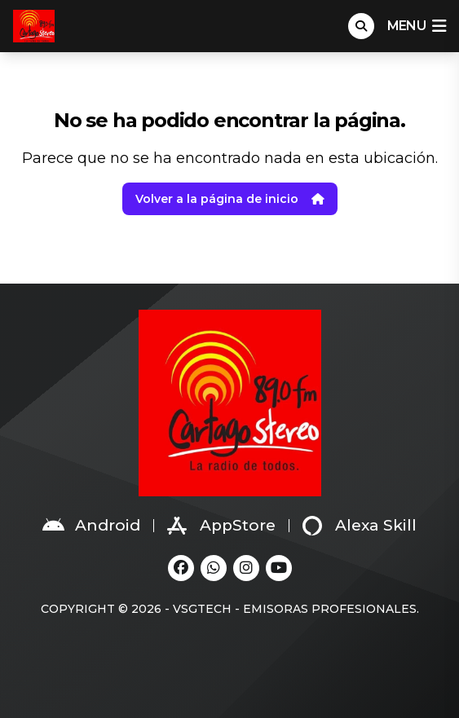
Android (91, 525)
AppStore (221, 525)
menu (416, 26)
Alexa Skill (359, 525)
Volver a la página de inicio (229, 199)
